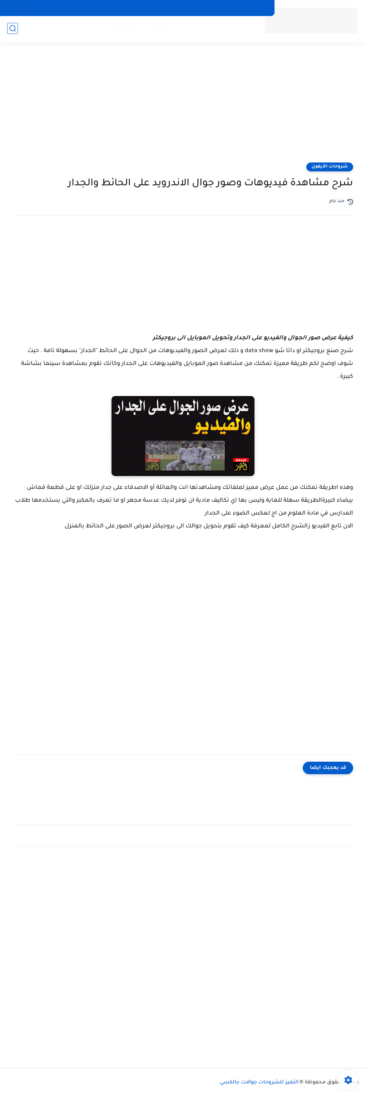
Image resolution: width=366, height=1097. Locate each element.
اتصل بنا (216, 29)
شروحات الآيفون (330, 166)
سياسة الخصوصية (175, 29)
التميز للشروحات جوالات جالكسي (259, 1083)
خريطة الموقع (127, 29)
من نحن (242, 29)
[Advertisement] (183, 107)
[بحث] (12, 29)
